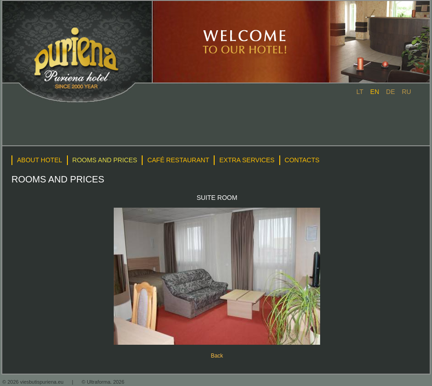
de (390, 91)
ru (406, 91)
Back (217, 356)
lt (359, 91)
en (374, 91)
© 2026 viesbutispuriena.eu (33, 382)
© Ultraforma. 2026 (103, 382)
